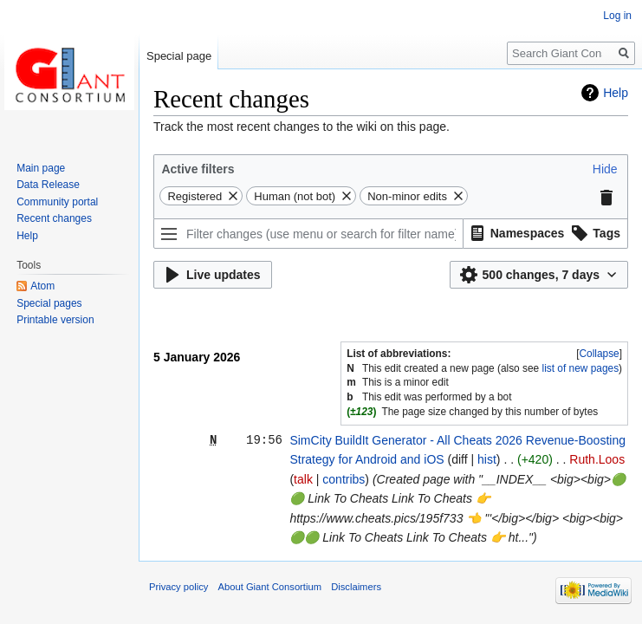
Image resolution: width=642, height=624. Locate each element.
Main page (40, 168)
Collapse (599, 354)
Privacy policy (178, 587)
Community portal (57, 202)
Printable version (55, 320)
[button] (605, 169)
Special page (178, 55)
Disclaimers (356, 587)
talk (303, 479)
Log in (617, 16)
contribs (343, 479)
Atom (42, 286)
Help (615, 93)
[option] (515, 232)
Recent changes (54, 218)
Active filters (197, 169)
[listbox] (546, 233)
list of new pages (580, 368)
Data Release (48, 185)
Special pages (48, 303)
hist (486, 459)
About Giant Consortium (269, 587)
